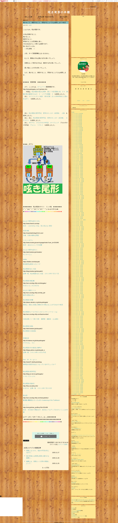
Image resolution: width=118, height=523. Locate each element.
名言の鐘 (26, 230)
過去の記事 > (64, 17)
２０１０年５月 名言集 (78, 205)
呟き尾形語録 (74, 511)
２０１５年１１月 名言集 (78, 296)
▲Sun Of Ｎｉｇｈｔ (76, 454)
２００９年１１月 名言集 (78, 197)
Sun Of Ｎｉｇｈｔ (30, 359)
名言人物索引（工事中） (77, 394)
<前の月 (78, 100)
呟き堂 (25, 395)
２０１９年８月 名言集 (78, 360)
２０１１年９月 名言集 (78, 225)
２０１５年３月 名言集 (78, 285)
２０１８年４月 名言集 (78, 337)
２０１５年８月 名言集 (78, 292)
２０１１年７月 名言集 (78, 222)
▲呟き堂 (73, 488)
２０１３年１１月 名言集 (78, 262)
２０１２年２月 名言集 (78, 232)
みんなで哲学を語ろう (30, 250)
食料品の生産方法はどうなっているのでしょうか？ (39, 364)
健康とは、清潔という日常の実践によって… (37, 462)
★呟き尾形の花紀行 (76, 465)
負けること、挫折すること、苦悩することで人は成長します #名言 (44, 22)
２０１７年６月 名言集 (78, 323)
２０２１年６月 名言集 (78, 391)
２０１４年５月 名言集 (78, 270)
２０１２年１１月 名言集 (78, 245)
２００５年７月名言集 (77, 123)
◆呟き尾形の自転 (75, 442)
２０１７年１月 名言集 (78, 316)
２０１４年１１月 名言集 (78, 279)
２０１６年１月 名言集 (78, 299)
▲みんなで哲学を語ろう (77, 408)
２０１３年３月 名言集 (78, 251)
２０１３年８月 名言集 (78, 258)
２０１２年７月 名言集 (78, 239)
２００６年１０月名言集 (78, 144)
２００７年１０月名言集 (78, 161)
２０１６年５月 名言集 (78, 304)
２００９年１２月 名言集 (78, 198)
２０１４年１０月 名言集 (78, 277)
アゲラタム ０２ (29, 343)
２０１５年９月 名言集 (78, 293)
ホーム (23, 8)
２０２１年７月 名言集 (78, 392)
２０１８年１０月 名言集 (78, 346)
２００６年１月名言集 (77, 132)
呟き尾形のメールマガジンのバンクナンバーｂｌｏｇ (40, 312)
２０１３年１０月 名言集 (78, 260)
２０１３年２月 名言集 (78, 249)
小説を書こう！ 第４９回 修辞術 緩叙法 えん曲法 (40, 319)
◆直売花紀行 (74, 477)
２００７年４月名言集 (77, 153)
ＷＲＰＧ (32, 122)
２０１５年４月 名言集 (78, 286)
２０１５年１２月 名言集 (78, 297)
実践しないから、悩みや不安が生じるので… (37, 451)
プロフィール (31, 8)
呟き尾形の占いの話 (29, 269)
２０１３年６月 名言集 (78, 255)
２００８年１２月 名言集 (78, 181)
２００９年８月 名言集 (78, 192)
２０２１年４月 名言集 (78, 388)
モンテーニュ (27, 254)
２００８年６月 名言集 (78, 173)
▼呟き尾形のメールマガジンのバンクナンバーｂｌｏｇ (83, 435)
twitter (25, 259)
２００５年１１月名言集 (78, 129)
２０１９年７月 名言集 (78, 358)
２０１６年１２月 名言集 (78, 314)
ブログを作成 (110, 1)
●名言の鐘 (74, 482)
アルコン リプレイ (36, 125)
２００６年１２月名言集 (78, 147)
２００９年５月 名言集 (78, 188)
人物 (63, 113)
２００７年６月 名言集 (78, 156)
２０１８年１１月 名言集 (78, 347)
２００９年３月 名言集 (78, 185)
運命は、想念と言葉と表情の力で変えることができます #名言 (43, 304)
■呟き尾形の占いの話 (76, 414)
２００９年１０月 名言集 (78, 195)
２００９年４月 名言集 (78, 187)
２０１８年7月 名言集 (77, 341)
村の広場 (47, 96)
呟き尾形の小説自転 (29, 331)
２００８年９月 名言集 (78, 177)
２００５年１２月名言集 (78, 130)
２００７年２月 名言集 (78, 150)
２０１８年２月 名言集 (78, 334)
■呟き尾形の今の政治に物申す (78, 459)
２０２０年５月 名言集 (78, 372)
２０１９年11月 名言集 (78, 364)
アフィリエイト (75, 517)
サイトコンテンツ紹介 (36, 96)
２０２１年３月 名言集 (78, 387)
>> (100, 1)
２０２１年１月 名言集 (78, 384)
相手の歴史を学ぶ (29, 295)
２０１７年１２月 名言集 (78, 331)
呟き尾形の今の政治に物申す (33, 347)
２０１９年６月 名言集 (78, 357)
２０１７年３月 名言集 (78, 319)
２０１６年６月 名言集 (78, 306)
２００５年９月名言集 (77, 126)
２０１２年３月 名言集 (78, 234)
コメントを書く (63, 444)
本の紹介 (73, 514)
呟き (72, 513)
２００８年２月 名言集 (78, 167)
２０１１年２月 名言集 (78, 218)
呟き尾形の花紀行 (29, 383)
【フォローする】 (86, 8)
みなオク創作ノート (29, 290)
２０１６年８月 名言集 (78, 309)
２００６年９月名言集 (77, 143)
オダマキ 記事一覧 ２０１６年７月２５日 (37, 388)
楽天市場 (115, 1)
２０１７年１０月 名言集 (78, 328)
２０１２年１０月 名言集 (78, 243)
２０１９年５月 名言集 (78, 355)
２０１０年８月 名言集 (78, 209)
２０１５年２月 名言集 (78, 283)
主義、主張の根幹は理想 (31, 235)
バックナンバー (83, 105)
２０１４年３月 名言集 (78, 268)
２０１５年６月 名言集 (78, 289)
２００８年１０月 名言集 (78, 178)
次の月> (88, 100)
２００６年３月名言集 (77, 134)
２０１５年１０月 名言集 (78, 294)
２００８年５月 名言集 (78, 171)
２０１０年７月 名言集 (78, 208)
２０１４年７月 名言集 (78, 273)
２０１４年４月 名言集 (78, 269)
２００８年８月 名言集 (78, 175)
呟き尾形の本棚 (28, 300)
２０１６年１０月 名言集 (78, 311)
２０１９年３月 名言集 (78, 353)
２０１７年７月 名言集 (78, 324)
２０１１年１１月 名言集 (78, 228)
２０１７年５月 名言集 (78, 321)
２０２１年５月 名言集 (78, 389)
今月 (83, 100)
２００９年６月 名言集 (78, 190)
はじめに (73, 507)
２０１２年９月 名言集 (78, 242)
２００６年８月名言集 (77, 141)
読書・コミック (18, 1)
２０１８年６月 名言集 (78, 340)
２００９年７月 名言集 (78, 191)
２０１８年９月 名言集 (78, 344)
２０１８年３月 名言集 (78, 336)
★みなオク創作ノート (76, 421)
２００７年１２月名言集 (78, 164)
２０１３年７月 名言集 (78, 256)
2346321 (92, 6)
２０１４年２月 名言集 (78, 266)
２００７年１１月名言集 (78, 163)
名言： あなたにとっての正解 (32, 245)
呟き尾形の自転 (28, 326)
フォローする (83, 82)
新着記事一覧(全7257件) (46, 17)
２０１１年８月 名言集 (78, 224)
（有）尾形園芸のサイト (77, 428)
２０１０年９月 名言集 (78, 211)
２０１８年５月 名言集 (78, 338)
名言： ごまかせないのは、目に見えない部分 (37, 226)
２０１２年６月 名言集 (78, 238)
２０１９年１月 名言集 (78, 350)
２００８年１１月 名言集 (78, 180)
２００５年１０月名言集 (78, 127)
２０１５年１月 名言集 (78, 282)
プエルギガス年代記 (42, 122)
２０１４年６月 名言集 (78, 272)
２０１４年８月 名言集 (78, 275)
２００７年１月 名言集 (78, 148)
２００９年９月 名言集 (78, 194)
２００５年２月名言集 (77, 116)
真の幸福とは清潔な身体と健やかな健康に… (37, 457)
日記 (26, 8)
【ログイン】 (94, 8)
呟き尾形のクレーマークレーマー (78, 516)
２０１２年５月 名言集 (78, 236)
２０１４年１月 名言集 (78, 265)
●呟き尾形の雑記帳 (75, 402)
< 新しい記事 (28, 17)
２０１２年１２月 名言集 (78, 246)
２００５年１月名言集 (77, 115)
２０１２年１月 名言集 (78, 231)
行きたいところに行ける (31, 285)
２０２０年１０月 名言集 (78, 379)
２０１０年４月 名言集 (78, 204)
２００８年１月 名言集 (78, 165)
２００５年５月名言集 (77, 120)
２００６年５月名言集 (77, 137)
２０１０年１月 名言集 (78, 199)
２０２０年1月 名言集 (77, 367)
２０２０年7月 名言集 (77, 375)
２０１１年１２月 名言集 (78, 229)
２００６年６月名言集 (77, 139)
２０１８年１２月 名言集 (78, 348)
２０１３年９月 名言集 (78, 259)
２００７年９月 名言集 (78, 160)
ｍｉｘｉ (26, 405)
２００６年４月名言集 (77, 136)
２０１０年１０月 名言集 (78, 212)
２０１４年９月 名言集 (78, 276)
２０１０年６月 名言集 (78, 207)
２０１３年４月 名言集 (78, 252)
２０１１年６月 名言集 (78, 221)
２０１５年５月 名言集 (78, 287)
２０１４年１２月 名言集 (78, 280)
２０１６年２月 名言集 (78, 300)
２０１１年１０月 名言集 (78, 226)
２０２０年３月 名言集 (78, 370)
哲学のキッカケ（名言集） (51, 113)
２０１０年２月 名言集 (78, 201)
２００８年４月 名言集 (78, 170)
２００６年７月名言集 (77, 140)
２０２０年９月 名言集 (78, 378)
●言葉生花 (74, 447)
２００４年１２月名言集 (78, 113)
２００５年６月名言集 (77, 122)
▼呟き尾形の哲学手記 (76, 471)
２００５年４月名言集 (77, 119)
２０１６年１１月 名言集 (78, 313)
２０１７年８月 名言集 (78, 326)
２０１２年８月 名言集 (78, 241)
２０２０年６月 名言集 (78, 374)
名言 (30, 25)
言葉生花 (26, 338)
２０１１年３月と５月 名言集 (79, 219)
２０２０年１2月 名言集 (78, 382)
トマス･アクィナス (29, 376)
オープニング (54, 122)
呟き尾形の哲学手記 (35, 113)
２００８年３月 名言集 (78, 168)
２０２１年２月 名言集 (78, 385)
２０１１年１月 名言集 (78, 217)
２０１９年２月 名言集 (78, 351)
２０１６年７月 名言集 (78, 307)
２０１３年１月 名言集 (78, 248)
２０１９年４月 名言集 (78, 354)
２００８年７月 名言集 (78, 174)
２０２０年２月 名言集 (78, 368)
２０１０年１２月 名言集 (78, 215)
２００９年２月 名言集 (78, 184)
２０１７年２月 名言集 (78, 317)
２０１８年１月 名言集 (78, 333)
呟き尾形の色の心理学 (39, 91)
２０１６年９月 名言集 (78, 310)
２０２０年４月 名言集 (78, 371)
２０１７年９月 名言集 (78, 327)
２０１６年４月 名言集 (78, 303)
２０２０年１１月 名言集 (78, 381)
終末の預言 (74, 499)
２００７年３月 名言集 (78, 151)
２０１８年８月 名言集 (78, 343)
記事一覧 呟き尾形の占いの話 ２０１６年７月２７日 (41, 273)
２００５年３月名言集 (77, 117)
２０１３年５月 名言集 (78, 253)
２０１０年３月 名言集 (78, 202)
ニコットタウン (28, 240)
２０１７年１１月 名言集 (78, 330)
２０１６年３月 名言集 (78, 302)
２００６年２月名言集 (77, 133)
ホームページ (41, 87)
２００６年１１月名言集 (78, 146)
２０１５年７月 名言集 (78, 290)
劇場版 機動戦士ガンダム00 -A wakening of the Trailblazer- (41, 400)
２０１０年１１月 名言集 (78, 214)
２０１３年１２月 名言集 (78, 263)
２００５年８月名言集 (77, 124)
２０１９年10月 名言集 (78, 363)
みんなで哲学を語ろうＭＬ (31, 221)
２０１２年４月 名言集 (78, 235)
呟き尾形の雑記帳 (29, 281)
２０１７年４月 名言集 (78, 320)
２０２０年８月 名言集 (78, 377)
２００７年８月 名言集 (78, 158)
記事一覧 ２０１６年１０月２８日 (34, 352)
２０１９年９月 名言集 (78, 361)
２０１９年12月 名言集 (78, 365)
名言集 (73, 112)
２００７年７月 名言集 (78, 157)
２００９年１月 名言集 (78, 182)
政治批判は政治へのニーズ (31, 264)
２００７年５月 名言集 (78, 154)
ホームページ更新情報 (76, 510)
